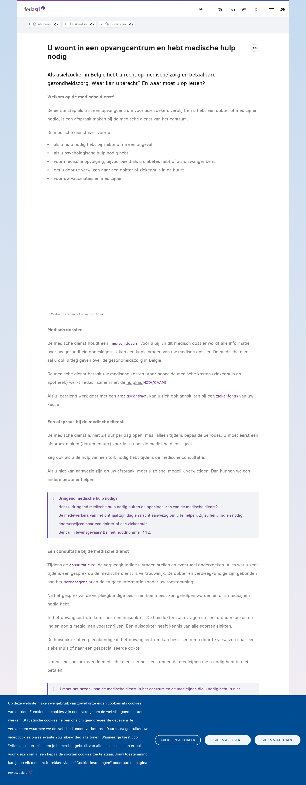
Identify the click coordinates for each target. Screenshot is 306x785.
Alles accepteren (277, 740)
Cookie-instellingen (178, 740)
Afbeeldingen (210, 10)
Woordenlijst (240, 10)
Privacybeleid (17, 773)
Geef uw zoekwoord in (255, 10)
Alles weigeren (227, 740)
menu (271, 9)
